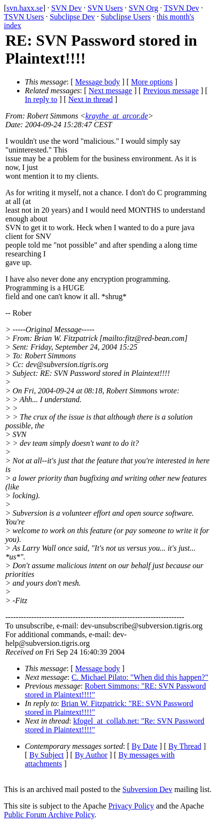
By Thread (184, 746)
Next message (110, 90)
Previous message (171, 90)
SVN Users (105, 8)
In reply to (41, 99)
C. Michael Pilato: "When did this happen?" (140, 677)
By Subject (46, 755)
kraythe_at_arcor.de (116, 116)
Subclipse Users (126, 17)
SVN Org (143, 8)
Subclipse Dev (72, 17)
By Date (145, 746)
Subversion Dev (148, 789)
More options (152, 82)
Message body (97, 82)
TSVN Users (24, 17)
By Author (91, 755)
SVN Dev (66, 8)
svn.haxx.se (24, 8)
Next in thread (90, 99)
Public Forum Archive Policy (49, 814)
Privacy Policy (131, 806)
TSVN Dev (181, 8)
